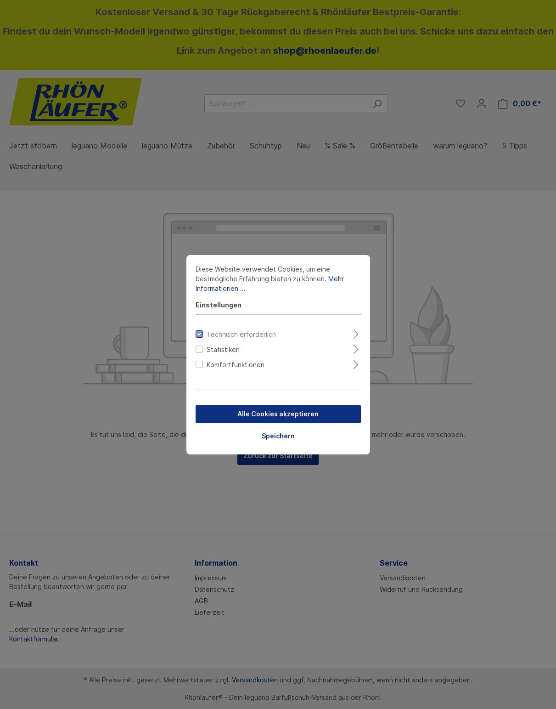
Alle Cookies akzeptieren (278, 414)
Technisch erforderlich (241, 334)
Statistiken (223, 349)
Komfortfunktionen (235, 365)
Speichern (278, 436)
